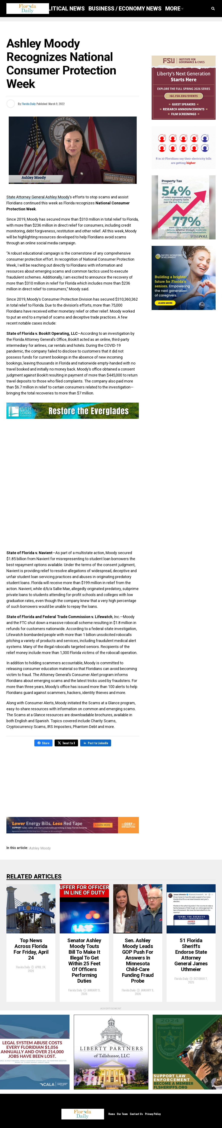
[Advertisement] (72, 455)
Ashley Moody (40, 848)
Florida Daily (28, 103)
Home (111, 1114)
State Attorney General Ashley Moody (37, 197)
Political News (63, 8)
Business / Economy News (125, 8)
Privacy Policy (153, 1114)
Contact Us (136, 1114)
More (172, 8)
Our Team (122, 1114)
